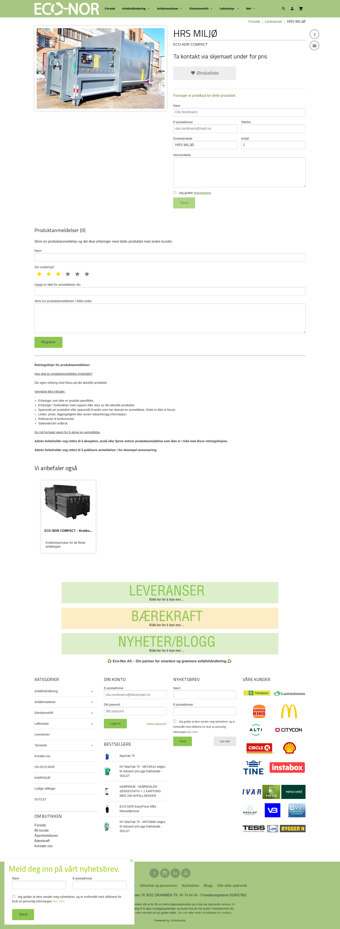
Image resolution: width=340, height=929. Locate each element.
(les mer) (192, 732)
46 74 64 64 (188, 895)
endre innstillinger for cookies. (213, 912)
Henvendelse (239, 170)
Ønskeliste (205, 73)
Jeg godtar (192, 193)
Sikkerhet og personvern (158, 885)
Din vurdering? (44, 267)
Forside (110, 8)
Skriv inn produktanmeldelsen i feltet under (170, 316)
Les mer (225, 741)
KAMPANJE (42, 777)
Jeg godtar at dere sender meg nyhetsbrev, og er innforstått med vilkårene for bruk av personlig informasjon (204, 727)
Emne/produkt (205, 143)
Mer (248, 8)
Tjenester (40, 745)
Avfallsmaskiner (167, 8)
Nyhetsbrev (190, 885)
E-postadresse (205, 126)
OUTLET (40, 799)
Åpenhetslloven (46, 835)
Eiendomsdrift (199, 8)
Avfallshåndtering (134, 8)
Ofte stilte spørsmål (232, 885)
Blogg (208, 885)
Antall (273, 143)
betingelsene (202, 193)
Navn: (177, 688)
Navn (239, 110)
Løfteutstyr (227, 8)
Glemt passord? (157, 724)
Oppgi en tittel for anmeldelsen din (170, 289)
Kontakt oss (42, 756)
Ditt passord (112, 704)
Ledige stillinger (45, 788)
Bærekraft (42, 841)
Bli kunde (41, 830)
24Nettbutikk (178, 920)
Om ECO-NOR (44, 767)
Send (184, 203)
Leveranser (42, 734)
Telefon (273, 126)
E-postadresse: (183, 704)
